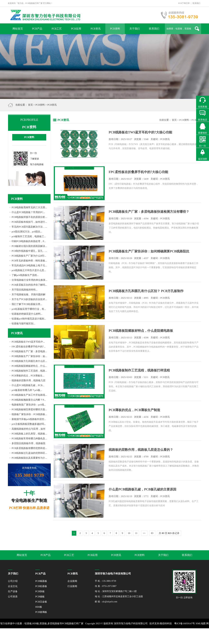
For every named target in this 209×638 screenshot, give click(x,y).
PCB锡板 (40, 596)
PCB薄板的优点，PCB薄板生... (28, 375)
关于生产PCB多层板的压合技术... (29, 299)
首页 (30, 105)
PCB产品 (37, 28)
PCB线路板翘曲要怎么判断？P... (29, 400)
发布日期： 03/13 (139, 298)
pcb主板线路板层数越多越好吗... (29, 424)
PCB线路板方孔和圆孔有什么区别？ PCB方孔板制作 (146, 291)
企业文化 (13, 586)
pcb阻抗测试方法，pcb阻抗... (27, 231)
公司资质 (13, 596)
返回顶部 (202, 159)
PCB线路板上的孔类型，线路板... (29, 433)
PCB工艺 (57, 28)
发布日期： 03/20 (139, 218)
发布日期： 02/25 (139, 417)
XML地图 (200, 623)
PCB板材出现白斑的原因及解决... (29, 246)
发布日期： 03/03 (139, 377)
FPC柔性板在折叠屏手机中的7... (28, 346)
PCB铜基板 (41, 581)
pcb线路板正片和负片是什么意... (29, 270)
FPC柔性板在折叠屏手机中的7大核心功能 (138, 172)
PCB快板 (40, 591)
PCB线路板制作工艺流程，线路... (29, 370)
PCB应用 (76, 28)
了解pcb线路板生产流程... (25, 275)
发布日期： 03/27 (139, 139)
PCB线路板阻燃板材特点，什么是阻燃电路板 (141, 330)
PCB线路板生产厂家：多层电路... (29, 351)
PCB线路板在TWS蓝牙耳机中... (28, 341)
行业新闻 (72, 586)
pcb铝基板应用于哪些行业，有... (29, 309)
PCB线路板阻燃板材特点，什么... (29, 366)
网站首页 (18, 28)
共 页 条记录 (169, 533)
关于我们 (134, 28)
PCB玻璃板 (41, 612)
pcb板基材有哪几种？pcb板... (27, 390)
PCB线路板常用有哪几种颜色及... (29, 438)
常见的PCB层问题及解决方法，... (29, 226)
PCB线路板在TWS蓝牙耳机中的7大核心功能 (140, 132)
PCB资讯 (95, 28)
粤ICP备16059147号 (184, 623)
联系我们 (196, 3)
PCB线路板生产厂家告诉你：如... (29, 356)
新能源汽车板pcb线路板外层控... (29, 419)
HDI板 (38, 607)
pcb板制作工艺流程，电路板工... (29, 236)
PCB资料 (115, 28)
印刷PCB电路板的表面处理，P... (29, 241)
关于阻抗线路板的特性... (25, 289)
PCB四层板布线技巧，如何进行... (29, 222)
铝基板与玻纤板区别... (23, 323)
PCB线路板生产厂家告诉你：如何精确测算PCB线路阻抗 (149, 251)
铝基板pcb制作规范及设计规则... (29, 318)
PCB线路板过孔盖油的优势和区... (29, 453)
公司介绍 (13, 581)
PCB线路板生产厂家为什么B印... (29, 255)
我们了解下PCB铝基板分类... (27, 304)
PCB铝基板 (41, 586)
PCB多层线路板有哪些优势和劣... (29, 448)
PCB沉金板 (41, 601)
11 (136, 533)
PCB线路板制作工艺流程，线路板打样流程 (139, 370)
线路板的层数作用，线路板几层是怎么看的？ (141, 449)
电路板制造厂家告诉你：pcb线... (29, 404)
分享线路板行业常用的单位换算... (29, 280)
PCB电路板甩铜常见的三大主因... (29, 207)
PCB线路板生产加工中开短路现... (29, 395)
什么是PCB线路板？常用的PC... (28, 212)
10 (129, 533)
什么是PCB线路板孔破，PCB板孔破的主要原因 (142, 489)
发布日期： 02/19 (139, 496)
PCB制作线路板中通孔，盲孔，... (29, 251)
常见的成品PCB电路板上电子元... (29, 265)
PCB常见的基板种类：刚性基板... (29, 260)
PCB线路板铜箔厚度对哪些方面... (29, 409)
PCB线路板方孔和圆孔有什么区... (29, 361)
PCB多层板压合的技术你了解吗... (29, 285)
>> (144, 533)
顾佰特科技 (166, 623)
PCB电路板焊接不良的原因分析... (29, 217)
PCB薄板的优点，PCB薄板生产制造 (134, 410)
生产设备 (13, 591)
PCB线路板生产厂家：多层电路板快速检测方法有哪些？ (149, 211)
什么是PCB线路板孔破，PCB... (28, 385)
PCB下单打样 (184, 3)
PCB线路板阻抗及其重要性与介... (29, 458)
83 (152, 533)
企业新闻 (72, 581)
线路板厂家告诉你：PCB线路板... (29, 414)
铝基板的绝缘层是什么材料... (27, 314)
